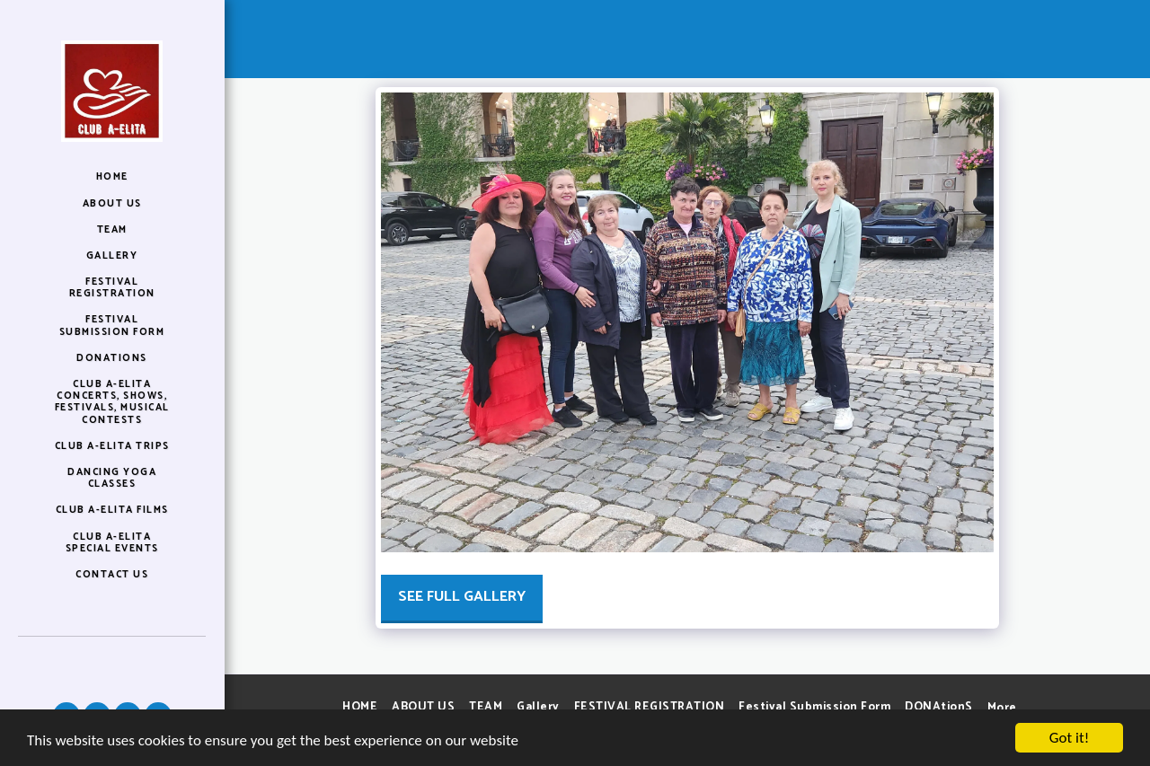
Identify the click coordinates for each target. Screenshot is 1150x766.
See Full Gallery (462, 597)
